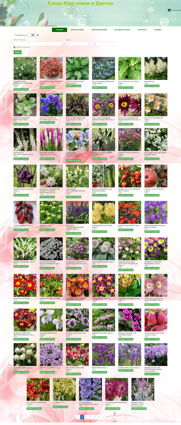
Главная (59, 30)
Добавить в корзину (21, 89)
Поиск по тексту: (19, 40)
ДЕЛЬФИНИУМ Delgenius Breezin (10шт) (155, 226)
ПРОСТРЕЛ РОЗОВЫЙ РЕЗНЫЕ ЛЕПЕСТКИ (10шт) (103, 119)
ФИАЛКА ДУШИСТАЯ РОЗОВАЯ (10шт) (127, 334)
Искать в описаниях (22, 47)
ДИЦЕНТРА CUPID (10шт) (102, 333)
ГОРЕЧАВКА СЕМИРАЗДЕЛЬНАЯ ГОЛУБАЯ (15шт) (74, 154)
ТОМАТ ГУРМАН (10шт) (23, 225)
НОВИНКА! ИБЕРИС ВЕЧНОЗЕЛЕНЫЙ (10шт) (50, 263)
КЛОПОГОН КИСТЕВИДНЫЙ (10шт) (23, 153)
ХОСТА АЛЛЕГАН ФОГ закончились (75, 82)
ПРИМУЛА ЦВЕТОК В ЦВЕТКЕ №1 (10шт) (74, 299)
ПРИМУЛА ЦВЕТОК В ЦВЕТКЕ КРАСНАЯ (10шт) (23, 334)
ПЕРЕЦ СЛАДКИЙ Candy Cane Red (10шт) (102, 190)
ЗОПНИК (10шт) (46, 225)
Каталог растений (99, 30)
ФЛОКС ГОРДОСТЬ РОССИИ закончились (49, 119)
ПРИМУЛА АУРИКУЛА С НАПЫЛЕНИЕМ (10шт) (153, 299)
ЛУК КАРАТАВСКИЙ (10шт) (103, 262)
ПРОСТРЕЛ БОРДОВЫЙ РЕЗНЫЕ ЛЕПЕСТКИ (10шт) (129, 119)
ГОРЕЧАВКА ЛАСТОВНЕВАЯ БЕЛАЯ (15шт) (75, 190)
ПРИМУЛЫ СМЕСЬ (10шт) (50, 298)
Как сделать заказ (122, 30)
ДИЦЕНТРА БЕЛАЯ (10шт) (24, 262)
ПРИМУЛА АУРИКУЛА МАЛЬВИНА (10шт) (153, 263)
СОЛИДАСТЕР (59, 402)
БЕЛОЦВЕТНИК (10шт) (22, 368)
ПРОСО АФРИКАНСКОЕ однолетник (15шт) (75, 119)
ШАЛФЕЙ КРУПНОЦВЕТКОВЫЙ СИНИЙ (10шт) (75, 227)
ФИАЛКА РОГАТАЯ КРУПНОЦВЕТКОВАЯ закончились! (153, 369)
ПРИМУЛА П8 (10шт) (21, 298)
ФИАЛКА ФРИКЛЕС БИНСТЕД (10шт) (21, 119)
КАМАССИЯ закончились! (129, 368)
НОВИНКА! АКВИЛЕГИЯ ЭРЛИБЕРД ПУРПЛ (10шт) (76, 263)
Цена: (68, 40)
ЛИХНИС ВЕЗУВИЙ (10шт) (129, 225)
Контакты (142, 30)
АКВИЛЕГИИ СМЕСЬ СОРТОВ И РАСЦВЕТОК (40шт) (128, 263)
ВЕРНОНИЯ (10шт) (99, 368)
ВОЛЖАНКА (149, 81)
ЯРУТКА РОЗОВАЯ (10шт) (50, 368)
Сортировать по (21, 35)
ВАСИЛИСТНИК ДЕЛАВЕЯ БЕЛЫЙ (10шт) (155, 153)
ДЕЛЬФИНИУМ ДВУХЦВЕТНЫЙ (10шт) (88, 403)
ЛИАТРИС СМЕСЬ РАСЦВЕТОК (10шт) (48, 153)
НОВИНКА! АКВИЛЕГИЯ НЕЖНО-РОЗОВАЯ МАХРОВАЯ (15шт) (49, 190)
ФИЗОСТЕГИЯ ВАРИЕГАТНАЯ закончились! (137, 404)
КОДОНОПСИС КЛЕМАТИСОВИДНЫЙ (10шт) (22, 83)
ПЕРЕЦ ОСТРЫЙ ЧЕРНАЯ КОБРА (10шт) (102, 153)
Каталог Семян (77, 30)
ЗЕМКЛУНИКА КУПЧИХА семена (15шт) (154, 334)
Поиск (17, 52)
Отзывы (157, 30)
